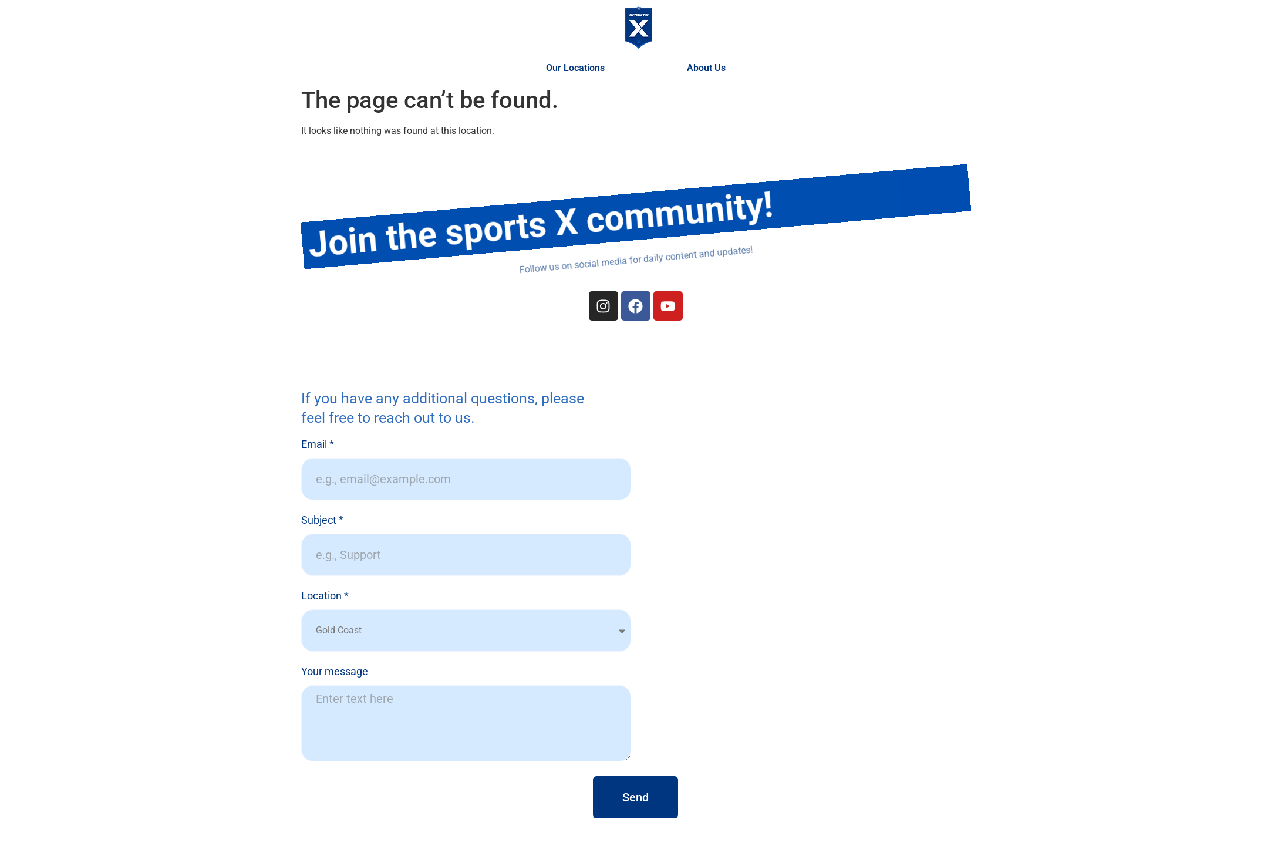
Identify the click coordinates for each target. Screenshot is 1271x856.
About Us (706, 67)
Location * (325, 596)
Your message (334, 672)
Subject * (322, 520)
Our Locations (578, 68)
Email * (317, 444)
